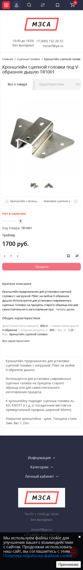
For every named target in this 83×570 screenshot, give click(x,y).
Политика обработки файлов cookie (37, 555)
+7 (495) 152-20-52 (49, 41)
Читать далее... (66, 309)
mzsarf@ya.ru (53, 46)
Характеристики (51, 84)
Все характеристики (16, 341)
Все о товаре (17, 84)
